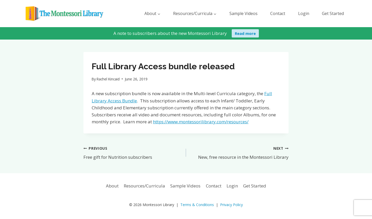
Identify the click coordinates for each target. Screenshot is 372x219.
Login (303, 13)
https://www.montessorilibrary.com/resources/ (201, 122)
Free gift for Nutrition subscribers (132, 152)
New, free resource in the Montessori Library (239, 152)
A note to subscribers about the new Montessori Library (170, 33)
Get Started (333, 13)
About (112, 186)
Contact (277, 13)
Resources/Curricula (144, 186)
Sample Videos (243, 13)
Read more (245, 33)
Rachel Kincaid (108, 79)
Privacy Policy (231, 204)
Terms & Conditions (197, 204)
